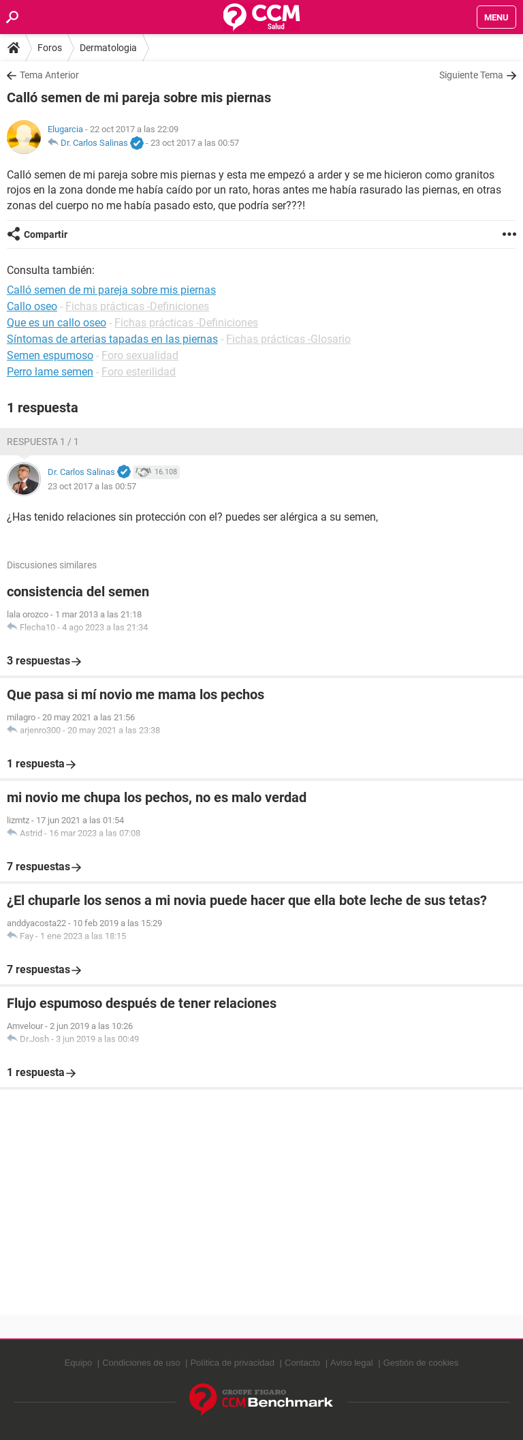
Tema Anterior (49, 75)
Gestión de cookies (421, 1363)
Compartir (45, 234)
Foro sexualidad (139, 355)
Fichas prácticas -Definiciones (137, 306)
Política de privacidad (232, 1363)
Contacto (302, 1363)
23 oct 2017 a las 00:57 (194, 143)
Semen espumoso (50, 355)
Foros (49, 47)
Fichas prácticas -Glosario (288, 339)
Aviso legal (351, 1363)
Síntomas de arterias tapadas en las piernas (112, 339)
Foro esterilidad (138, 371)
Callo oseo (32, 306)
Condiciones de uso (141, 1363)
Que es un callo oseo (56, 322)
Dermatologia (108, 47)
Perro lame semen (50, 371)
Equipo (78, 1363)
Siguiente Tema (471, 75)
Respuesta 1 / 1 (43, 441)
